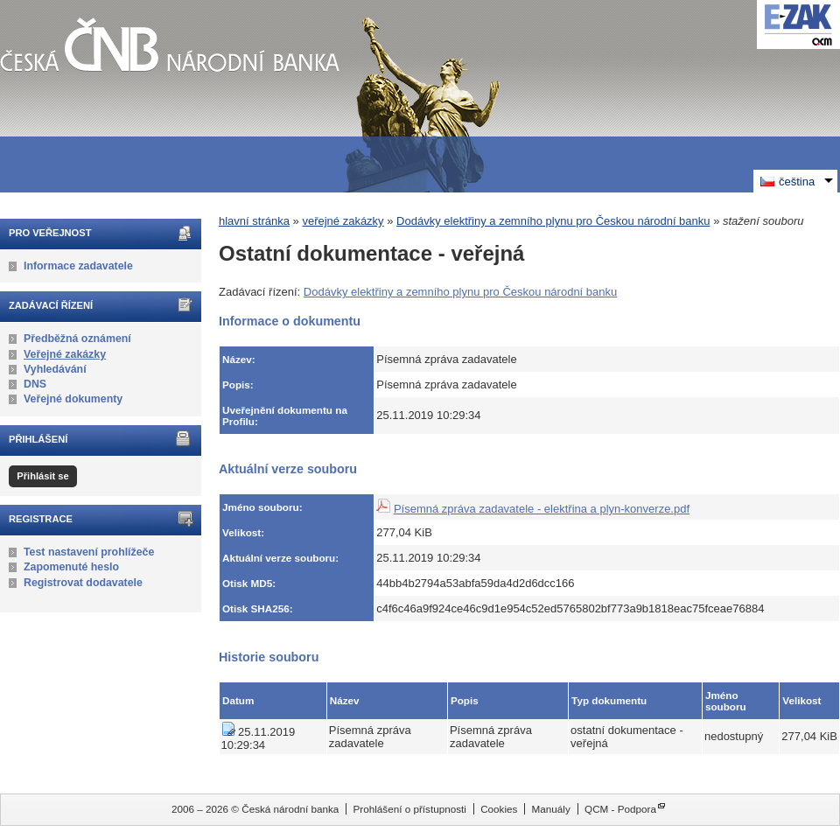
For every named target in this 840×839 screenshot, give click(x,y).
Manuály (551, 809)
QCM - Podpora (620, 809)
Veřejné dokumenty (73, 399)
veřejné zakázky (342, 220)
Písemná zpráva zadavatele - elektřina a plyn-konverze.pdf (542, 508)
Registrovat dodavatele (83, 583)
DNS (35, 384)
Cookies (498, 809)
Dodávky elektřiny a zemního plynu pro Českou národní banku (553, 220)
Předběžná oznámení (77, 338)
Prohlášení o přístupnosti (410, 809)
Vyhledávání (55, 369)
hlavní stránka (254, 220)
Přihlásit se (42, 476)
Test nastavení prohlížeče (89, 552)
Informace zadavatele (78, 266)
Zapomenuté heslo (71, 567)
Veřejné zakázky (65, 354)
